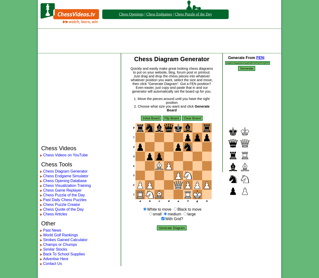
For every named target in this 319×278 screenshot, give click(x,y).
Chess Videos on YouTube (65, 155)
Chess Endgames (159, 14)
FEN (260, 58)
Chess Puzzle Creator (61, 205)
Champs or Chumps (60, 245)
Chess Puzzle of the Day (193, 14)
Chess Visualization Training (67, 186)
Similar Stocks (55, 249)
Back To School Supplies (64, 254)
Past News (52, 230)
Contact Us (52, 264)
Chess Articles (55, 214)
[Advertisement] (159, 41)
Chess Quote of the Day (63, 209)
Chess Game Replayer (62, 190)
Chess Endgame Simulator (65, 176)
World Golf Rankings (60, 235)
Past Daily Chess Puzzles (64, 200)
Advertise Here (55, 259)
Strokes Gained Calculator (65, 240)
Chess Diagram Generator (65, 171)
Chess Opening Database (65, 181)
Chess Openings (131, 14)
